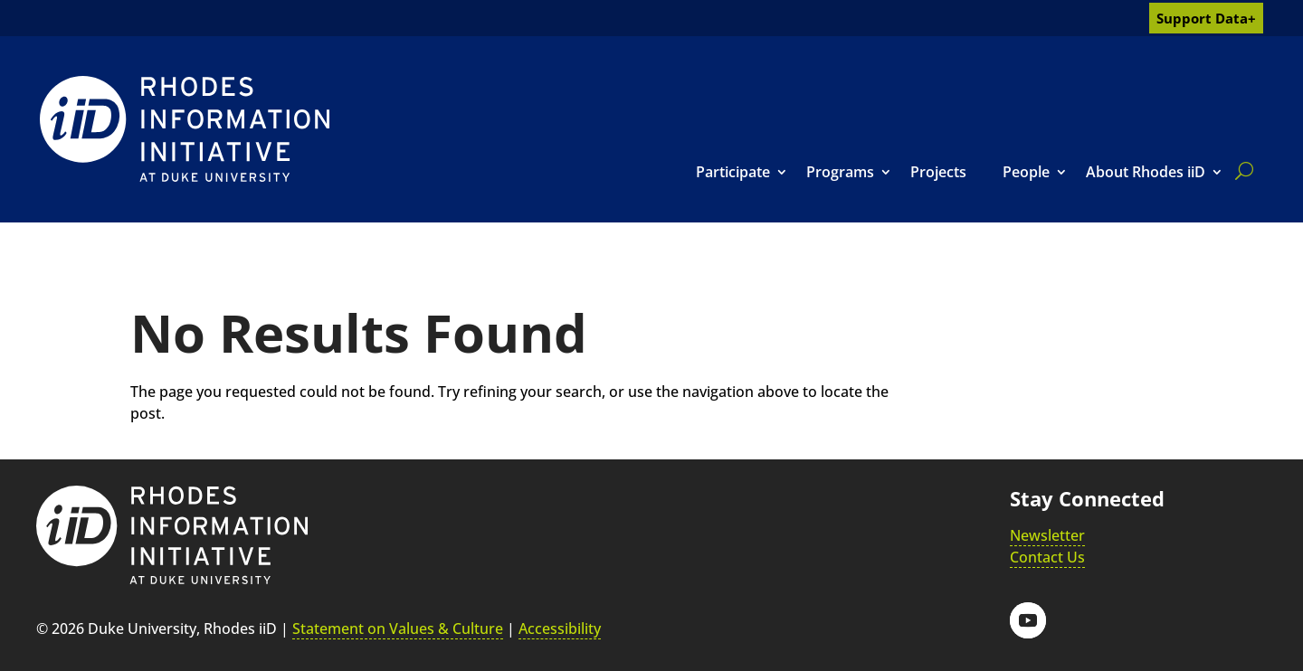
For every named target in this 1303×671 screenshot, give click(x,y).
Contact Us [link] (1047, 557)
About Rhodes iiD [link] (1145, 172)
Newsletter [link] (1047, 535)
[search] (1240, 171)
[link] (184, 129)
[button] (1028, 620)
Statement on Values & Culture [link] (397, 628)
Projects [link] (938, 172)
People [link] (1026, 172)
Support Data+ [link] (1206, 18)
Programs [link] (840, 172)
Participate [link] (733, 172)
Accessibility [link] (559, 628)
